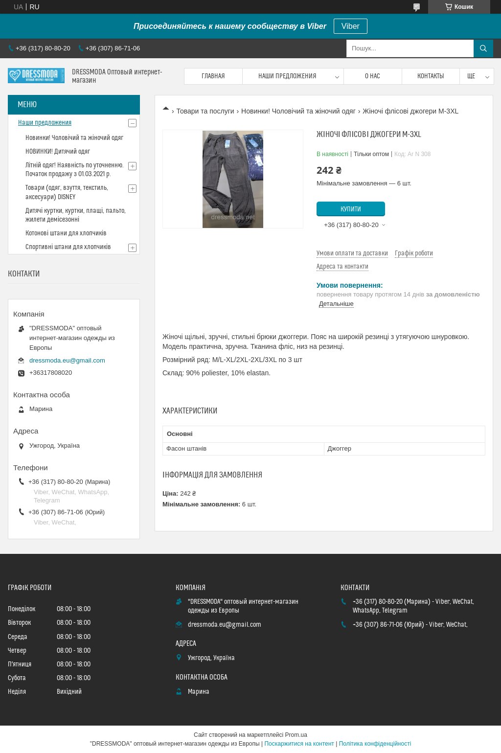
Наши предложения (287, 76)
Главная (213, 76)
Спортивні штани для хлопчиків (68, 247)
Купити (351, 209)
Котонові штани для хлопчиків (66, 233)
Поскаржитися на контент (299, 743)
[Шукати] (483, 48)
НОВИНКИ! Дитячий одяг (57, 152)
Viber (351, 26)
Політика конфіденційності (375, 743)
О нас (372, 76)
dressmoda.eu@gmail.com (67, 360)
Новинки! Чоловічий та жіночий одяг (298, 111)
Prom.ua (296, 734)
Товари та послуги (205, 111)
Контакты (430, 76)
